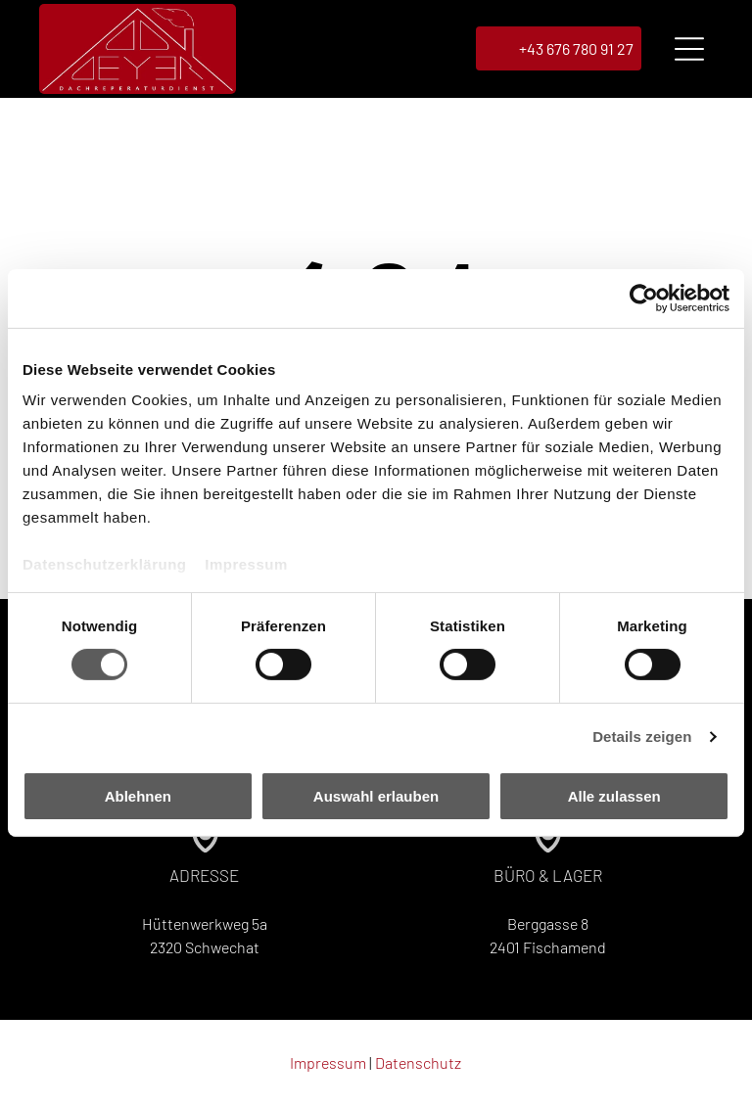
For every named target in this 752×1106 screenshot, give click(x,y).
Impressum (246, 565)
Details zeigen (641, 737)
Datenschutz (418, 1063)
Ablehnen (138, 796)
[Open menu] (689, 50)
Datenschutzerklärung (105, 565)
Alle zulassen (614, 796)
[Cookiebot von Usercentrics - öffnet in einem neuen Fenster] (643, 298)
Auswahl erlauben (376, 796)
